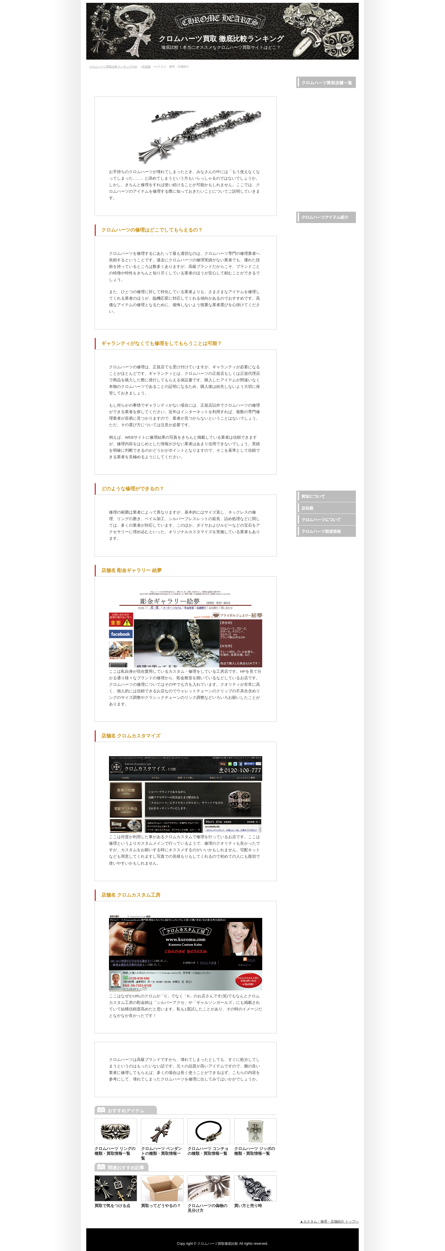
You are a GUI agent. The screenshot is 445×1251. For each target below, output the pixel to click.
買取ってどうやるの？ (161, 1205)
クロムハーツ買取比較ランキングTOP (113, 66)
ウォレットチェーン (321, 262)
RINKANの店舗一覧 (320, 193)
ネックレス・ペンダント (325, 240)
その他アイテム (317, 395)
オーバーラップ (317, 127)
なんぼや (311, 138)
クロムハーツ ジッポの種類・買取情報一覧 (254, 1151)
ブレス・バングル (319, 251)
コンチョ (311, 328)
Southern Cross (316, 171)
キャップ (311, 361)
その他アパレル (317, 406)
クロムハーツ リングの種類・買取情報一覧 (115, 1151)
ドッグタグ (313, 384)
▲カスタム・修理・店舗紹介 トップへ (329, 1221)
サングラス (313, 350)
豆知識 (146, 66)
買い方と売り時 (248, 1205)
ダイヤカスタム (317, 461)
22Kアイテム (314, 450)
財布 (307, 284)
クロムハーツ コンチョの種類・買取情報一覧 (208, 1151)
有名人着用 (313, 417)
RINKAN (310, 94)
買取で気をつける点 (112, 1205)
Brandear (311, 160)
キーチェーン (315, 306)
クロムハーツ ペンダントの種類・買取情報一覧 (161, 1153)
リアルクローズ (317, 116)
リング (309, 229)
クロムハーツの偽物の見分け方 (207, 1208)
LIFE (307, 105)
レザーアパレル (317, 317)
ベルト (309, 273)
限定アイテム (315, 428)
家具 (307, 472)
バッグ (309, 295)
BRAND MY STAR (319, 149)
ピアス (309, 339)
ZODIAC (310, 182)
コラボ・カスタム (319, 439)
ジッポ (309, 373)
